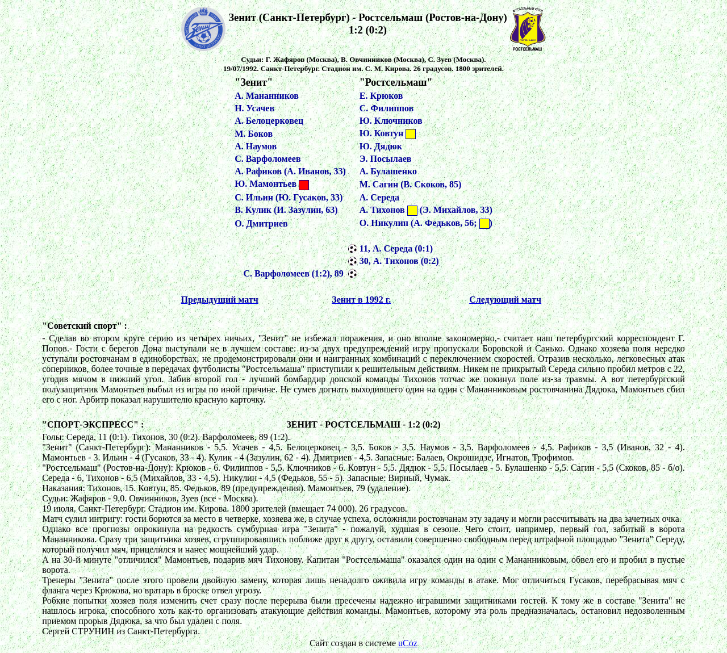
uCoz (407, 643)
